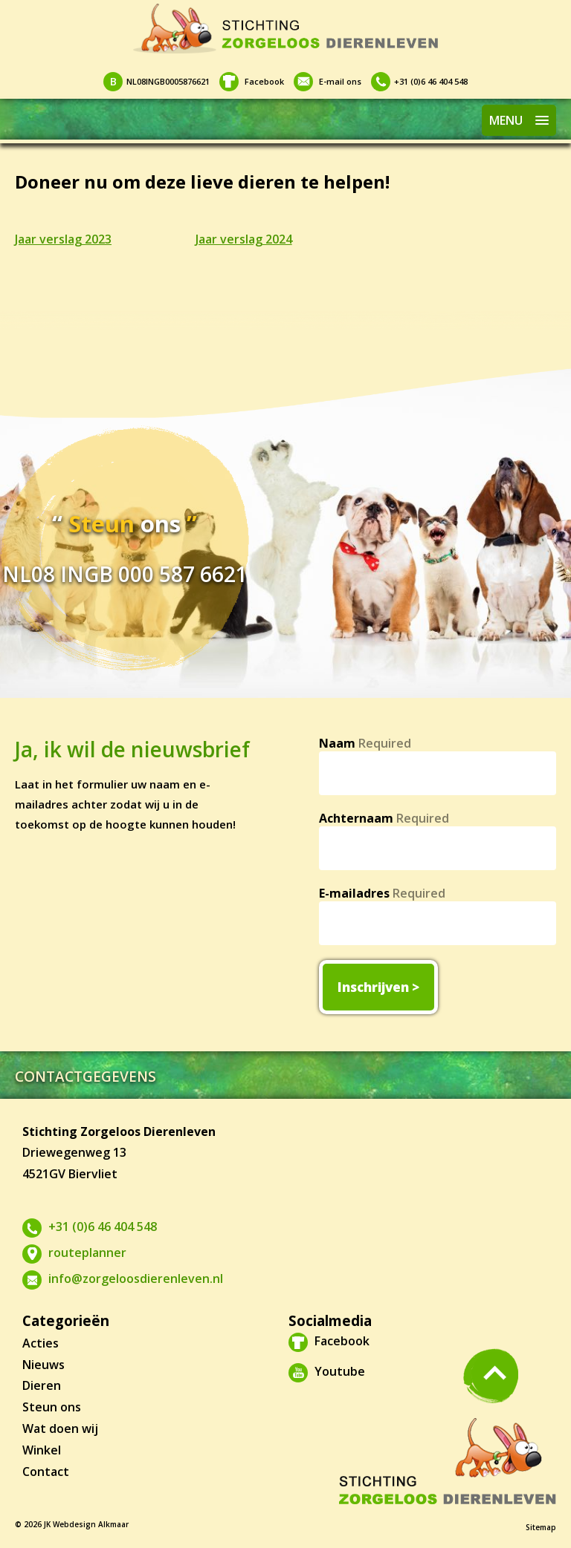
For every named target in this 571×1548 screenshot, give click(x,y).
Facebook (251, 81)
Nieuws (43, 1364)
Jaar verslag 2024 (244, 239)
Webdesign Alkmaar (91, 1524)
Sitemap (541, 1527)
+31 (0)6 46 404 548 (419, 81)
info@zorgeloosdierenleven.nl (122, 1278)
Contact (45, 1471)
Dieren (41, 1385)
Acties (40, 1343)
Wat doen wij (60, 1428)
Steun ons (51, 1407)
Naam (365, 743)
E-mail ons (327, 81)
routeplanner (74, 1252)
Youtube (326, 1371)
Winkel (41, 1450)
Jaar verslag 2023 (63, 239)
